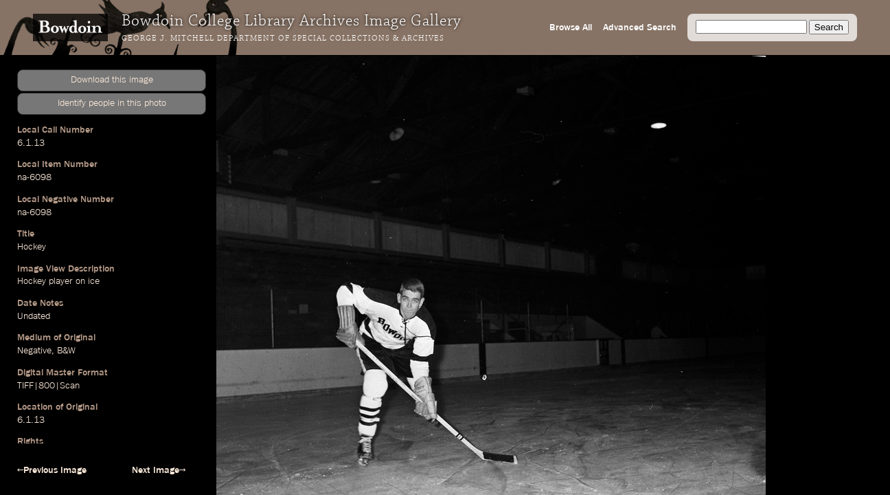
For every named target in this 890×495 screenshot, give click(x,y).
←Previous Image (52, 470)
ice (94, 281)
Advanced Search (639, 27)
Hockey (31, 247)
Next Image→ (158, 470)
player (61, 281)
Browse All (570, 27)
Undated (33, 316)
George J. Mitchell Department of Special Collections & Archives (283, 38)
